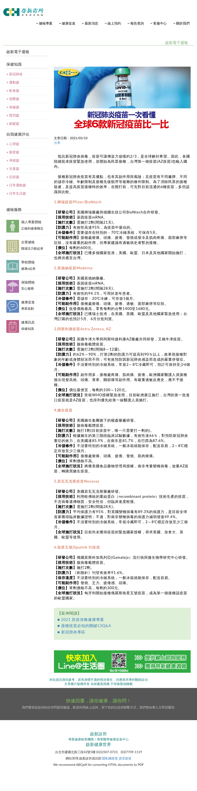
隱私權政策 (110, 758)
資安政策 (125, 758)
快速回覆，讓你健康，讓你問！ (98, 700)
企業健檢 (28, 242)
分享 (57, 142)
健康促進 (28, 302)
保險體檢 (28, 282)
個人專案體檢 (31, 222)
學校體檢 (28, 262)
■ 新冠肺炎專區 (71, 632)
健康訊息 (28, 322)
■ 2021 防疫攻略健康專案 (80, 619)
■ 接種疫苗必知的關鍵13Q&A (84, 625)
